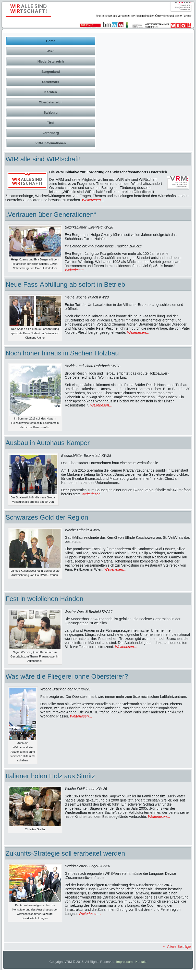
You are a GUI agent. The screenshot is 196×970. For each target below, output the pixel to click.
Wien (51, 51)
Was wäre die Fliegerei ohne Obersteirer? (67, 676)
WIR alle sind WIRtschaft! (43, 159)
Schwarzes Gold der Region (47, 517)
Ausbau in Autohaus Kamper (48, 443)
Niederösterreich (51, 61)
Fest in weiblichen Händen (44, 599)
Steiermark (50, 82)
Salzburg (51, 112)
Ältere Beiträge (177, 946)
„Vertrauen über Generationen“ (51, 214)
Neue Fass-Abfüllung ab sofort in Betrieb (65, 284)
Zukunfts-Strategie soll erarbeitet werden (65, 853)
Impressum (124, 962)
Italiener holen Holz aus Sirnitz (50, 776)
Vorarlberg (50, 133)
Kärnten (50, 92)
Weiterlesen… (93, 200)
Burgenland (50, 72)
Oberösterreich (51, 102)
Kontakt (140, 962)
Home (50, 41)
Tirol (50, 123)
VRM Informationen (50, 143)
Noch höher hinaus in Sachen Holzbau (62, 353)
